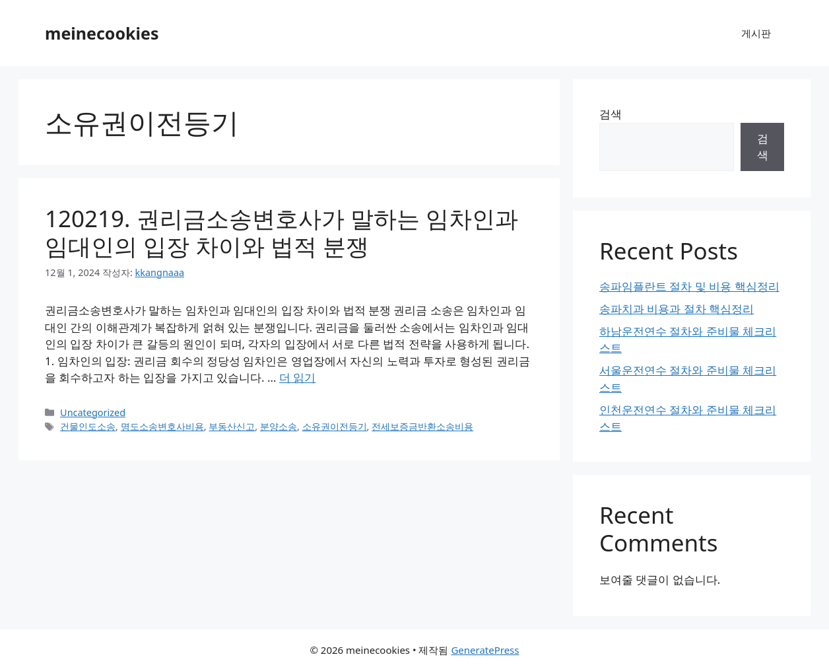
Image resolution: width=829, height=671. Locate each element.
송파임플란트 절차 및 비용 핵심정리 (689, 286)
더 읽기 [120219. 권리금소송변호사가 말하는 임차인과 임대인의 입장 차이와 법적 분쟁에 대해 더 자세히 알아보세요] (297, 377)
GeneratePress (485, 649)
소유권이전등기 (334, 426)
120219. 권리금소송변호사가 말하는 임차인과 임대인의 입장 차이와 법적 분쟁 (281, 232)
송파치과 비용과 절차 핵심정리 (676, 308)
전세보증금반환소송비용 (422, 426)
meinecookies (102, 33)
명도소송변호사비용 (162, 426)
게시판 (756, 33)
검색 (610, 114)
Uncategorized (92, 412)
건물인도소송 (88, 426)
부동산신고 (232, 426)
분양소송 (278, 426)
